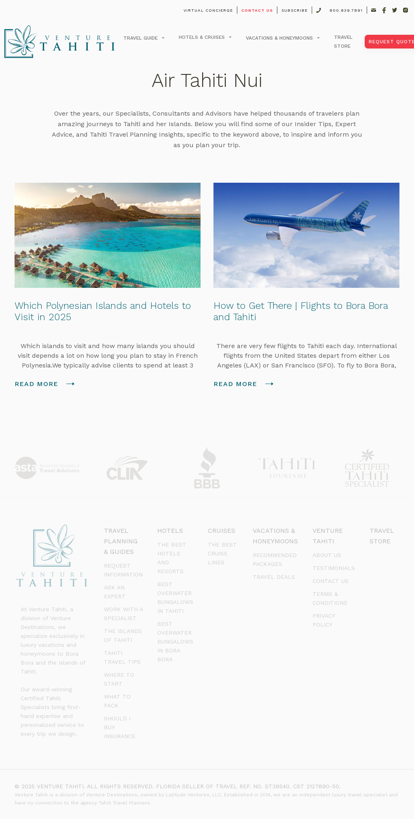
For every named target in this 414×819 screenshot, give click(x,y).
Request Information (123, 570)
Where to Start (119, 679)
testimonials (334, 568)
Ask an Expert (115, 591)
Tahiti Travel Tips (122, 657)
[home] (59, 41)
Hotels (170, 530)
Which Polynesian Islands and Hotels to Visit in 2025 (103, 311)
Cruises (221, 530)
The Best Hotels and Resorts (171, 557)
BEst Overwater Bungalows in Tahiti (175, 597)
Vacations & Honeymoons (279, 38)
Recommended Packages (275, 559)
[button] (143, 38)
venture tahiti (328, 536)
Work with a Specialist (123, 613)
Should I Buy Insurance (119, 727)
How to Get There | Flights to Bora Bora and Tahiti (300, 311)
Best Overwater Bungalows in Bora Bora (175, 642)
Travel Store (382, 536)
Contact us (331, 581)
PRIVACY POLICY (324, 620)
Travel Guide (140, 38)
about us (327, 555)
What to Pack (117, 701)
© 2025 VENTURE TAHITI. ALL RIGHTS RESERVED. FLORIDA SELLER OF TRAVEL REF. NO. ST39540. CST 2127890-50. (178, 786)
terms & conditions (330, 598)
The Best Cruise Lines (222, 553)
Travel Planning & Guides (120, 541)
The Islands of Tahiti (123, 635)
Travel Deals (274, 577)
